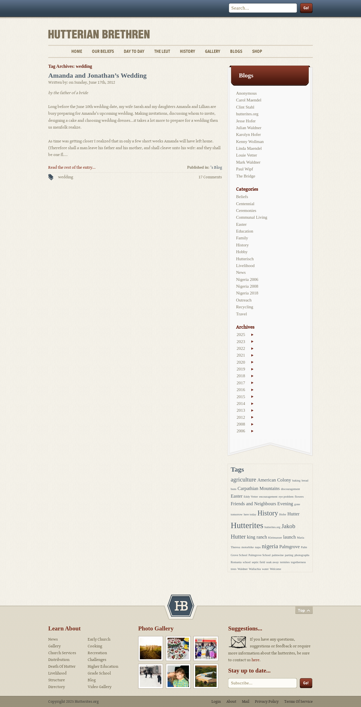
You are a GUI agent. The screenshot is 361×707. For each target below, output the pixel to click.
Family (242, 238)
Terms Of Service (298, 701)
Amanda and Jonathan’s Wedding (97, 75)
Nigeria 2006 (247, 279)
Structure (56, 680)
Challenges (97, 659)
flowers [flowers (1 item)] (299, 496)
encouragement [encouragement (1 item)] (268, 496)
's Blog (216, 167)
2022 (241, 348)
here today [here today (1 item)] (250, 514)
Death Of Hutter (62, 666)
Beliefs (242, 196)
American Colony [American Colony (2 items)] (274, 480)
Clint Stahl (245, 107)
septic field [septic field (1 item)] (258, 562)
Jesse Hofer (246, 121)
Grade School (99, 673)
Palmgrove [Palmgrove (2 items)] (289, 546)
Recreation (97, 652)
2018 (241, 376)
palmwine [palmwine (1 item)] (278, 555)
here (255, 660)
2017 (241, 383)
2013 (241, 410)
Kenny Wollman (250, 141)
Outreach (244, 300)
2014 (241, 403)
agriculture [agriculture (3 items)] (243, 479)
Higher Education (103, 666)
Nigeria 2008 (247, 286)
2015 (241, 396)
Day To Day (134, 51)
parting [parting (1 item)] (289, 555)
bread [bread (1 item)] (304, 480)
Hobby (242, 252)
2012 (241, 417)
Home (76, 51)
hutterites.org (247, 114)
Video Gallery (99, 686)
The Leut (162, 51)
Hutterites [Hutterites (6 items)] (247, 525)
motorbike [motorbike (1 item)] (247, 547)
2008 (241, 424)
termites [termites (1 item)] (285, 562)
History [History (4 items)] (267, 513)
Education (244, 231)
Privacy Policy (267, 701)
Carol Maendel (248, 100)
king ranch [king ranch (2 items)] (257, 537)
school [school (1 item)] (247, 562)
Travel (241, 314)
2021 (241, 355)
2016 (241, 389)
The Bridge (245, 176)
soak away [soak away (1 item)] (272, 562)
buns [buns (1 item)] (233, 489)
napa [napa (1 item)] (258, 547)
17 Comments (210, 177)
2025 (241, 334)
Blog (92, 680)
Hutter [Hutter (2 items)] (293, 514)
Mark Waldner (248, 162)
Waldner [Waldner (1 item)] (242, 569)
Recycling (244, 307)
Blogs (236, 51)
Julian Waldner (248, 127)
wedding (65, 177)
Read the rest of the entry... (72, 167)
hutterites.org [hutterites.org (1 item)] (272, 527)
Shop (257, 51)
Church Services (62, 652)
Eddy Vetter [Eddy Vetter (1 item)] (251, 496)
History (187, 51)
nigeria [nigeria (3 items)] (270, 546)
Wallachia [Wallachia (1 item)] (255, 569)
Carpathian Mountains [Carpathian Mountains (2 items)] (258, 488)
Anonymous (246, 93)
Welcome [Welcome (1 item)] (275, 569)
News (241, 272)
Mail (245, 701)
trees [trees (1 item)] (233, 569)
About (231, 701)
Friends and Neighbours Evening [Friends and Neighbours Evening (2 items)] (262, 503)
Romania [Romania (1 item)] (236, 562)
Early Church (99, 639)
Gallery (212, 51)
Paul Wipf (244, 169)
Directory (56, 686)
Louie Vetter (246, 155)
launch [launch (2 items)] (289, 537)
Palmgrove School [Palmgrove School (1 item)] (259, 555)
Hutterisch (245, 259)
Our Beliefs (103, 51)
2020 (241, 362)
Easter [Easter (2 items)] (237, 496)
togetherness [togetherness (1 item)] (298, 562)
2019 (241, 369)
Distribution (58, 659)
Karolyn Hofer (248, 134)
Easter (241, 224)
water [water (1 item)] (265, 569)
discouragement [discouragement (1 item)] (290, 489)
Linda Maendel (249, 148)
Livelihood (245, 265)
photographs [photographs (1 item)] (301, 555)
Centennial (245, 203)
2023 (241, 341)
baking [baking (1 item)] (296, 480)
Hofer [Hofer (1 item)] (282, 514)
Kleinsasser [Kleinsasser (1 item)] (275, 537)
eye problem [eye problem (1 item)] (286, 496)
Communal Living (251, 217)
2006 (241, 431)
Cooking (95, 646)
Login (216, 701)
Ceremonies (246, 210)
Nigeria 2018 (247, 293)
